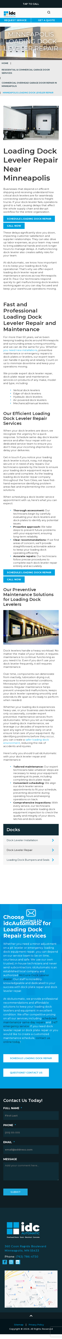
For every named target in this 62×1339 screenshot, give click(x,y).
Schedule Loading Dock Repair (31, 1058)
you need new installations (20, 350)
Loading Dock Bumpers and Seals (28, 859)
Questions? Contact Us (26, 1072)
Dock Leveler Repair (19, 850)
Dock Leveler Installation (22, 840)
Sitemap (18, 1324)
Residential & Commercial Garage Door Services (26, 71)
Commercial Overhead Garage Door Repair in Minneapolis (29, 84)
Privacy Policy (36, 1324)
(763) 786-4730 (27, 1256)
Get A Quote (46, 20)
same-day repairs (33, 1022)
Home (5, 63)
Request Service (15, 20)
